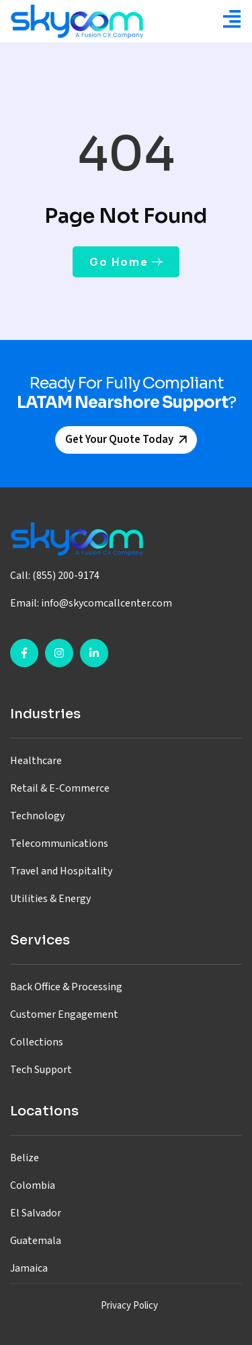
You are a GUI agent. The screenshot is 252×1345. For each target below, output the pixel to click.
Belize (24, 1157)
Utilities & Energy (50, 898)
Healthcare (36, 760)
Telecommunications (59, 843)
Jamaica (29, 1268)
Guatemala (35, 1240)
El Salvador (35, 1213)
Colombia (32, 1185)
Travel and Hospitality (61, 871)
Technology (37, 815)
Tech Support (41, 1069)
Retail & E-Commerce (60, 788)
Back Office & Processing (66, 986)
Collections (36, 1042)
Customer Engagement (64, 1014)
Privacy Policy (129, 1306)
